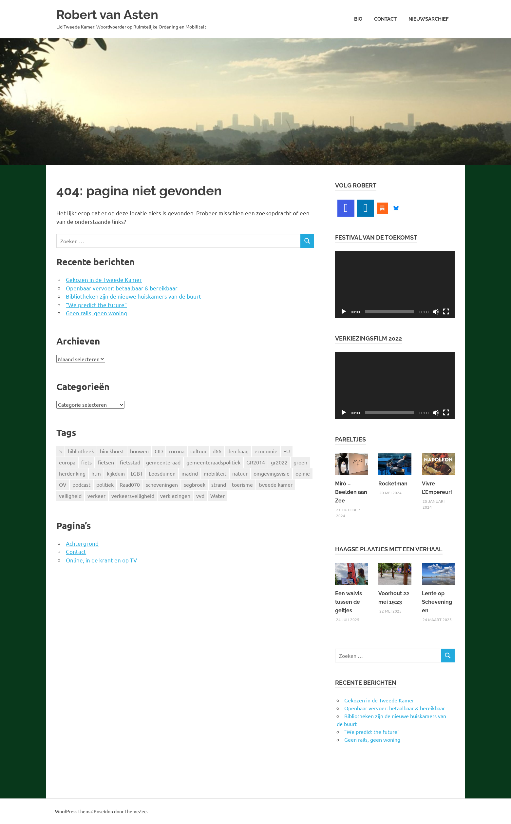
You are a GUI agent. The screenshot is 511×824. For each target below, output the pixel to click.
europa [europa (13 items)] (67, 462)
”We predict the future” (96, 304)
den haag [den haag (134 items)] (238, 451)
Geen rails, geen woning (96, 312)
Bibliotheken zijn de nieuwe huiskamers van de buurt (133, 296)
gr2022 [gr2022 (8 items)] (279, 462)
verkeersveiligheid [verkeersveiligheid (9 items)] (132, 495)
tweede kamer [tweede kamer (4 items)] (276, 484)
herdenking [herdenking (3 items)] (72, 473)
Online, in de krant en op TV (101, 560)
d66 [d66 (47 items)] (217, 451)
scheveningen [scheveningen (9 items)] (162, 484)
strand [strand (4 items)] (218, 484)
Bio (358, 19)
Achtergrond (82, 543)
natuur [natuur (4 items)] (240, 473)
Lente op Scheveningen (437, 602)
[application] (395, 284)
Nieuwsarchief (428, 19)
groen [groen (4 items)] (300, 462)
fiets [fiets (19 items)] (86, 462)
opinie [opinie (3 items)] (302, 473)
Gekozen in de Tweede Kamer (104, 279)
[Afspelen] (343, 311)
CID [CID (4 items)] (159, 451)
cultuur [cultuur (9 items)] (198, 451)
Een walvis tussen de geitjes (348, 602)
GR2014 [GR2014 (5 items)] (255, 462)
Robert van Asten (107, 14)
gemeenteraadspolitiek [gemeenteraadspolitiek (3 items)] (213, 462)
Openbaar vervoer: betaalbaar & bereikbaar (122, 287)
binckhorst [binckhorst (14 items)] (112, 451)
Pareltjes (350, 439)
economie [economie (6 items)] (266, 451)
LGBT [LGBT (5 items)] (137, 473)
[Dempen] (435, 311)
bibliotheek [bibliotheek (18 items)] (81, 451)
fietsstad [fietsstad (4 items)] (130, 462)
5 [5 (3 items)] (60, 451)
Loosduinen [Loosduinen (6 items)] (162, 473)
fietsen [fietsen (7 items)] (106, 462)
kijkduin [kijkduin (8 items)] (116, 473)
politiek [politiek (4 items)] (105, 484)
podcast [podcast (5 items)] (81, 484)
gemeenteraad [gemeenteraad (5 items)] (163, 462)
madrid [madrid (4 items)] (189, 473)
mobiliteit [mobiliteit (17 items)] (215, 473)
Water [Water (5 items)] (217, 495)
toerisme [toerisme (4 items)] (242, 484)
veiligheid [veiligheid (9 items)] (70, 495)
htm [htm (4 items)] (96, 473)
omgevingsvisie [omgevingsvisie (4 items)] (272, 473)
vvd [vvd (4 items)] (200, 495)
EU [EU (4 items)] (286, 451)
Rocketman (392, 484)
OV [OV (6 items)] (62, 484)
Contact (385, 19)
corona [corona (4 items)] (176, 451)
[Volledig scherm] (446, 311)
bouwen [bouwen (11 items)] (139, 451)
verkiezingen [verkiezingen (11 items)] (175, 495)
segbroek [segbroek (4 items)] (194, 484)
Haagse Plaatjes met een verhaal (389, 549)
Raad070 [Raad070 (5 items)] (130, 484)
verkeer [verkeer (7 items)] (96, 495)
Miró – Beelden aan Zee (351, 492)
